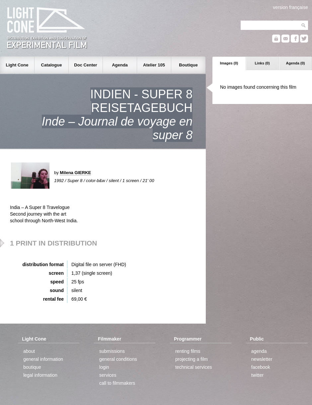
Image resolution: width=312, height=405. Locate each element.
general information (43, 359)
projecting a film (191, 359)
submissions (112, 351)
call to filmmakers (117, 383)
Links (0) (262, 63)
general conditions (118, 359)
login (104, 367)
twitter (257, 375)
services (107, 375)
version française (290, 7)
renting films (187, 351)
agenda (259, 351)
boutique (32, 367)
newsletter (262, 359)
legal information (40, 375)
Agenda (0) (295, 63)
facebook (260, 367)
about (29, 351)
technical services (193, 367)
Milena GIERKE (75, 172)
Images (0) (229, 63)
